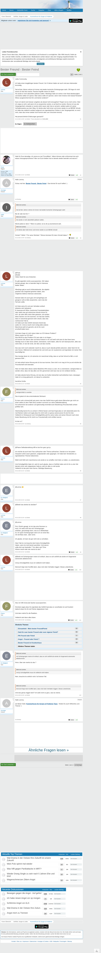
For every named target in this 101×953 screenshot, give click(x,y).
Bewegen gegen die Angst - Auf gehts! (24, 893)
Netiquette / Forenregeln (59, 941)
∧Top (97, 951)
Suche (33, 10)
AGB (51, 941)
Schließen (40, 64)
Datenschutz (33, 941)
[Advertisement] (48, 587)
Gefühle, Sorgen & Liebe (20, 921)
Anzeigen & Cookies (43, 941)
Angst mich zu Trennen (17, 913)
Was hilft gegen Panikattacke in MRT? (24, 869)
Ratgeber (41, 10)
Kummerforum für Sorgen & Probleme (41, 921)
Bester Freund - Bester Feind (19, 69)
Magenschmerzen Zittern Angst (21, 879)
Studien (69, 10)
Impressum (26, 941)
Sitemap (69, 941)
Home (4, 10)
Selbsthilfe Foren (22, 10)
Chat (49, 10)
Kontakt (14, 941)
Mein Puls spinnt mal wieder (19, 864)
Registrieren (67, 13)
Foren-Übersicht (6, 921)
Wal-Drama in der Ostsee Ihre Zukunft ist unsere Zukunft (32, 908)
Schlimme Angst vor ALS (18, 903)
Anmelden (78, 13)
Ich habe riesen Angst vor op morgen (23, 898)
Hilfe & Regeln (58, 10)
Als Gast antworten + (8, 74)
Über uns (19, 941)
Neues (11, 10)
